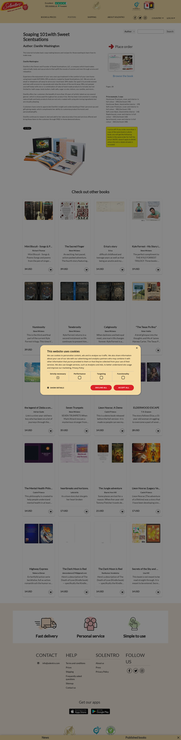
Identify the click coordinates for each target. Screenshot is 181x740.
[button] (55, 388)
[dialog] (90, 370)
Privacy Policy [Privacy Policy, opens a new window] (78, 368)
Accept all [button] (123, 387)
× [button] (137, 348)
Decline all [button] (101, 387)
